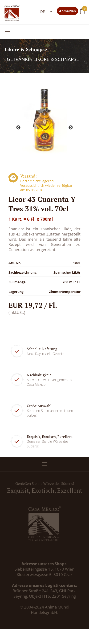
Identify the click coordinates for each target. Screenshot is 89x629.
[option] (44, 119)
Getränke (18, 59)
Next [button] (70, 127)
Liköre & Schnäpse (56, 59)
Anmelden (67, 11)
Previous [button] (18, 127)
